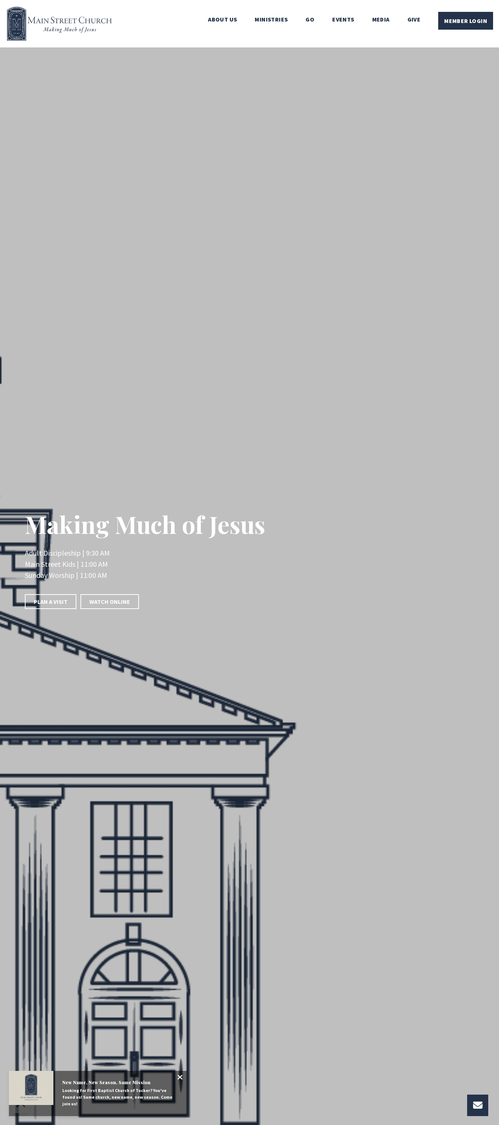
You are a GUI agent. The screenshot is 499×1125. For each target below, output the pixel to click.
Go (309, 19)
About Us (222, 19)
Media (381, 19)
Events (343, 19)
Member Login (465, 20)
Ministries (271, 19)
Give (414, 19)
